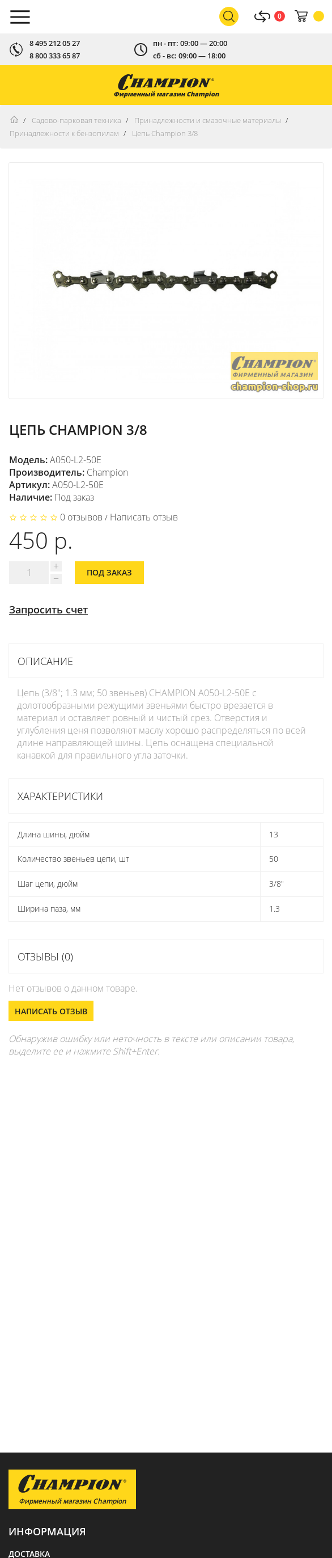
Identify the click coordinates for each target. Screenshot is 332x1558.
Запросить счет (48, 609)
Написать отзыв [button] (51, 1011)
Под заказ (109, 572)
